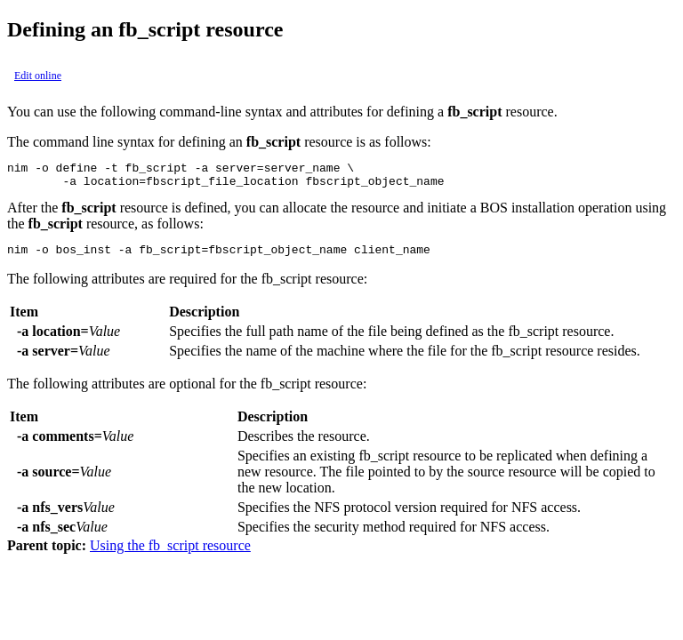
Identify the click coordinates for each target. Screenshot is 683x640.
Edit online (37, 75)
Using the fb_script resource (170, 553)
